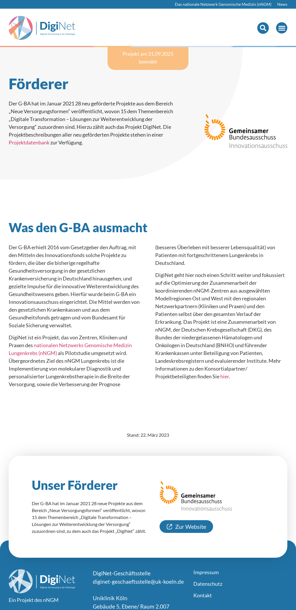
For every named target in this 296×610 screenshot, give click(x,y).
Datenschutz (207, 584)
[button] (263, 28)
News (282, 4)
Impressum (206, 572)
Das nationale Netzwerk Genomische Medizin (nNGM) (223, 4)
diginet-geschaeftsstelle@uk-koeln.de (138, 581)
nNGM (51, 600)
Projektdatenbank (29, 142)
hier (224, 376)
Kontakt (202, 595)
